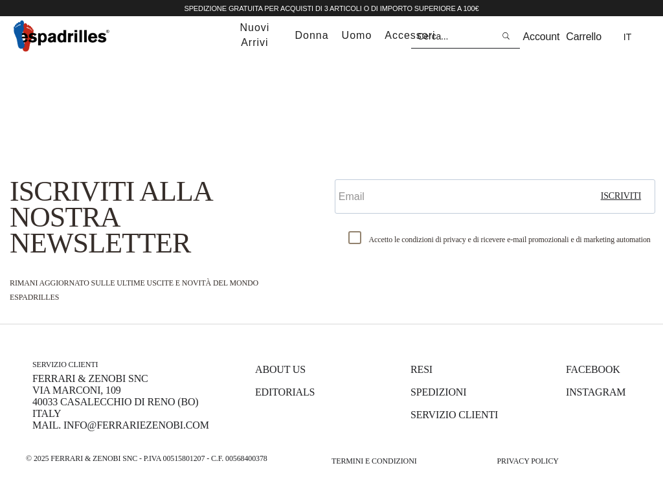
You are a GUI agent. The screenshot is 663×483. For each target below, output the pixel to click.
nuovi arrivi (254, 35)
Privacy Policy (527, 461)
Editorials (285, 392)
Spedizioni (438, 392)
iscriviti (621, 196)
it (627, 37)
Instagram (595, 392)
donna (311, 35)
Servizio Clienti (454, 414)
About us (280, 369)
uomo (357, 35)
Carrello (583, 36)
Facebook (593, 369)
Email (351, 168)
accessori (410, 35)
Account (541, 36)
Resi (421, 369)
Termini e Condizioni (374, 461)
